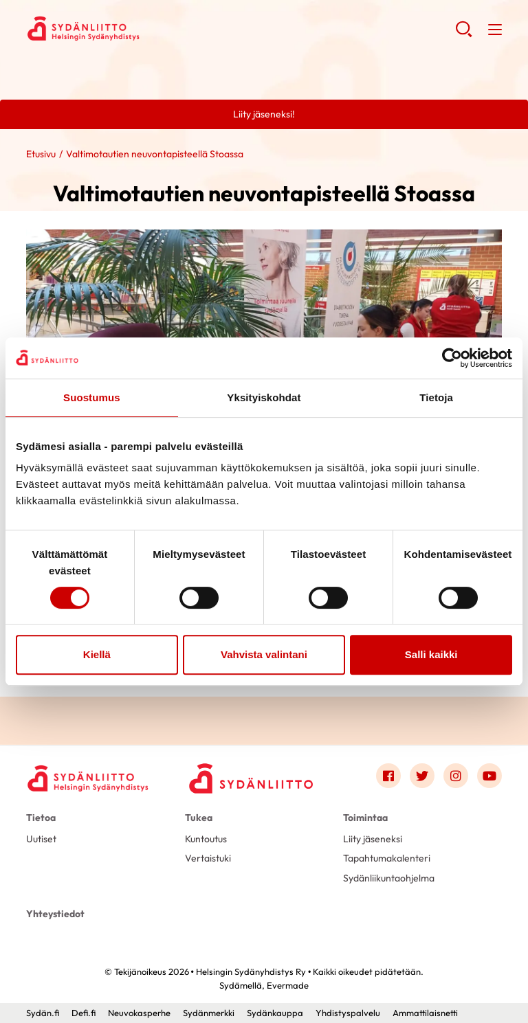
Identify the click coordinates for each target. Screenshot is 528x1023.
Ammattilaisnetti (425, 1012)
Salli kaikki (431, 654)
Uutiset (41, 839)
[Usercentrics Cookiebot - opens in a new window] (452, 358)
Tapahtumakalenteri (386, 858)
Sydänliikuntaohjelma (388, 878)
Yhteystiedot (55, 914)
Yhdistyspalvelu (348, 1012)
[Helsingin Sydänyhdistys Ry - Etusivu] (88, 778)
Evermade (288, 985)
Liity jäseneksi (372, 839)
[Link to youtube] (489, 775)
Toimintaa (365, 817)
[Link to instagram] (455, 775)
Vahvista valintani (264, 654)
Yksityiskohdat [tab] (263, 397)
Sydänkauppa (275, 1012)
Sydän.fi (42, 1012)
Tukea (198, 817)
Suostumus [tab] (91, 397)
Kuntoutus (206, 839)
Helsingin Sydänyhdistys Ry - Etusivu (136, 28)
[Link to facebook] (388, 775)
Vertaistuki (208, 858)
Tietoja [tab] (436, 397)
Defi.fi (84, 1012)
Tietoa (41, 817)
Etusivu (41, 154)
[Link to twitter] (422, 775)
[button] (463, 34)
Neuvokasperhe (139, 1012)
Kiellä (97, 654)
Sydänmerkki (208, 1012)
